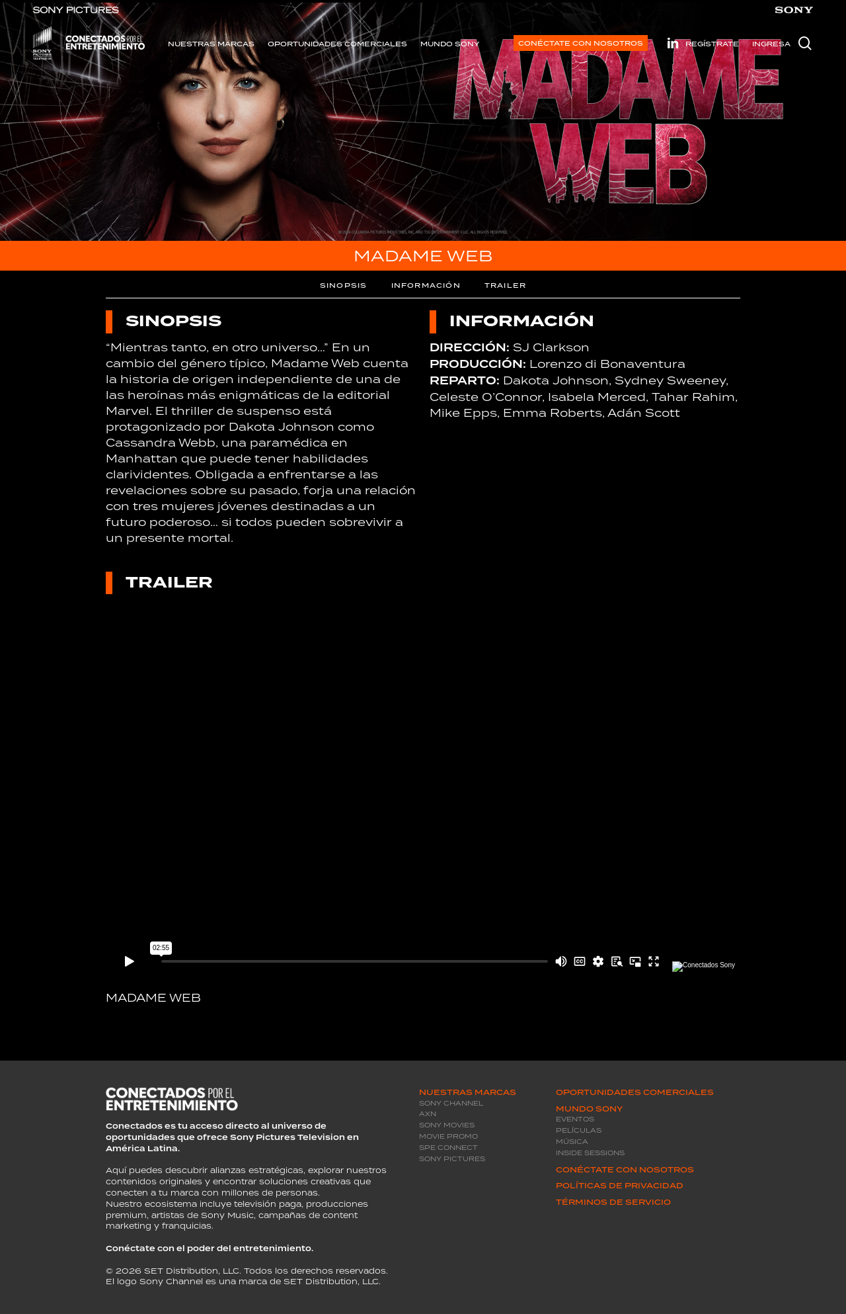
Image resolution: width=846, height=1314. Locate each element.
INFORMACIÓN (426, 285)
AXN (427, 1114)
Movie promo (448, 1136)
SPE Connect (448, 1147)
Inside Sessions (590, 1153)
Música (572, 1141)
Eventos (575, 1119)
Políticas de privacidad (619, 1185)
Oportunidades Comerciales (635, 1092)
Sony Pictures (452, 1159)
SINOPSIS (343, 285)
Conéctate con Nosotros (625, 1169)
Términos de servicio (613, 1202)
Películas (578, 1130)
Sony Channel (451, 1103)
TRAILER (505, 285)
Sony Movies (447, 1125)
